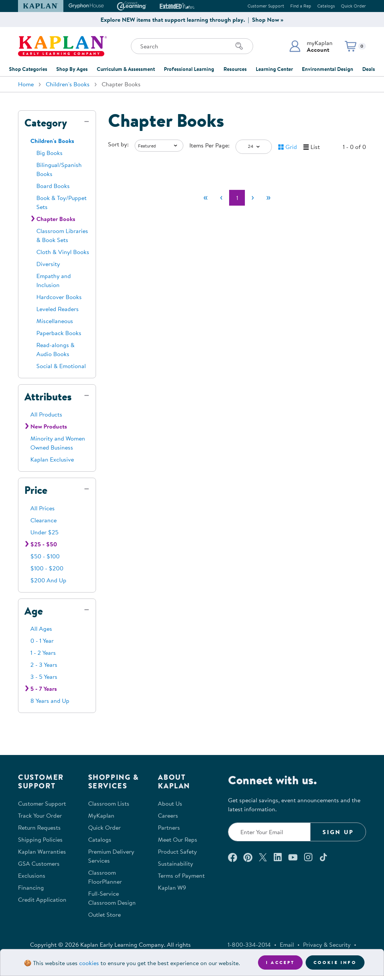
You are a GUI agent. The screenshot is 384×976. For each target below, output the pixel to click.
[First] (205, 198)
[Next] (253, 198)
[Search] (239, 46)
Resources (235, 69)
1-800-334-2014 (249, 944)
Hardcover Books (59, 297)
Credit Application (42, 899)
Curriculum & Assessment (126, 69)
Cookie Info (335, 962)
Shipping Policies (40, 839)
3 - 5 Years (43, 676)
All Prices (42, 508)
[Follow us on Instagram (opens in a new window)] (308, 857)
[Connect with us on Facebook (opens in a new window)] (232, 857)
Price (35, 490)
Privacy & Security (327, 944)
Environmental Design (327, 69)
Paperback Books (58, 333)
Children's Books (68, 84)
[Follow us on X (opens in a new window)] (262, 857)
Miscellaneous (54, 321)
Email (287, 944)
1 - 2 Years (43, 652)
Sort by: (118, 144)
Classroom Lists (108, 803)
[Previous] (221, 198)
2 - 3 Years (43, 664)
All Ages (41, 628)
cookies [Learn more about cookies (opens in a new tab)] (89, 963)
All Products (46, 414)
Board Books (53, 186)
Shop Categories (28, 69)
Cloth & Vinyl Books (62, 252)
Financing (31, 887)
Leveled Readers (57, 309)
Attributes (48, 397)
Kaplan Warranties (42, 851)
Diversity (48, 264)
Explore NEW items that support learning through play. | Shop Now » (192, 19)
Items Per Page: (209, 145)
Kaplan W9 (172, 887)
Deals (368, 69)
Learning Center (274, 69)
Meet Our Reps (177, 839)
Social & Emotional (61, 366)
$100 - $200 (46, 568)
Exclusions (31, 875)
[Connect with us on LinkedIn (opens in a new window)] (277, 857)
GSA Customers (39, 863)
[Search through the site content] (192, 46)
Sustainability (175, 863)
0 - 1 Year (42, 640)
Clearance (43, 520)
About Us (170, 803)
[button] (311, 46)
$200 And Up (48, 580)
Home (26, 84)
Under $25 (44, 532)
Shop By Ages (72, 69)
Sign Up (338, 832)
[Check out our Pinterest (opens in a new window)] (247, 857)
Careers (168, 815)
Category (45, 123)
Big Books (49, 153)
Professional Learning (189, 69)
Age (33, 611)
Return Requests (39, 827)
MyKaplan (101, 815)
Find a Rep (300, 6)
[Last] (268, 198)
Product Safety (177, 851)
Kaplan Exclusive (52, 459)
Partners (169, 827)
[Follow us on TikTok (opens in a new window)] (323, 857)
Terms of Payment (181, 875)
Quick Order (353, 6)
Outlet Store (104, 914)
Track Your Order (40, 815)
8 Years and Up (49, 700)
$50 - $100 (45, 556)
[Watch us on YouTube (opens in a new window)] (293, 857)
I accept (280, 962)
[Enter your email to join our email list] (269, 832)
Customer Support (266, 6)
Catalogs (326, 6)
